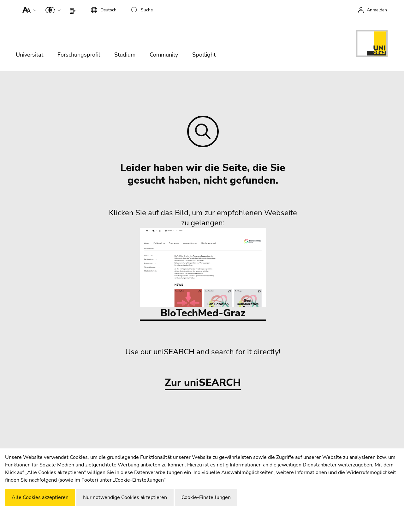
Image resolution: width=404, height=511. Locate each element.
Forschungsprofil (78, 54)
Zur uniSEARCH (203, 382)
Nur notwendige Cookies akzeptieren (125, 497)
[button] (27, 9)
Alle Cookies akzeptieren (40, 497)
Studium (124, 54)
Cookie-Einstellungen (206, 497)
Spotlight (204, 54)
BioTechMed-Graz (203, 274)
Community (164, 54)
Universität (29, 54)
